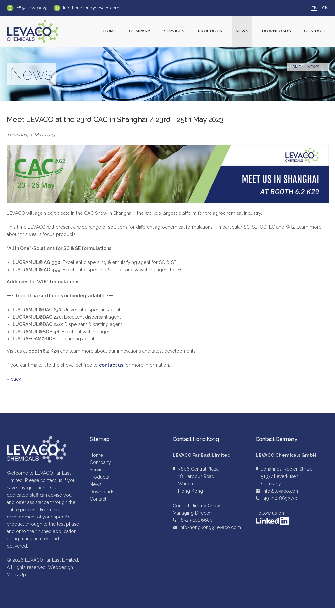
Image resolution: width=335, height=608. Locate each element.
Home (109, 31)
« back (14, 379)
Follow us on (272, 517)
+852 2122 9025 (31, 7)
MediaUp (16, 574)
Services (174, 31)
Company (140, 31)
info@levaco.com (281, 491)
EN (314, 7)
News (242, 31)
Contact (315, 31)
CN (325, 7)
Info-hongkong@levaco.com (91, 7)
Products (210, 31)
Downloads (276, 31)
